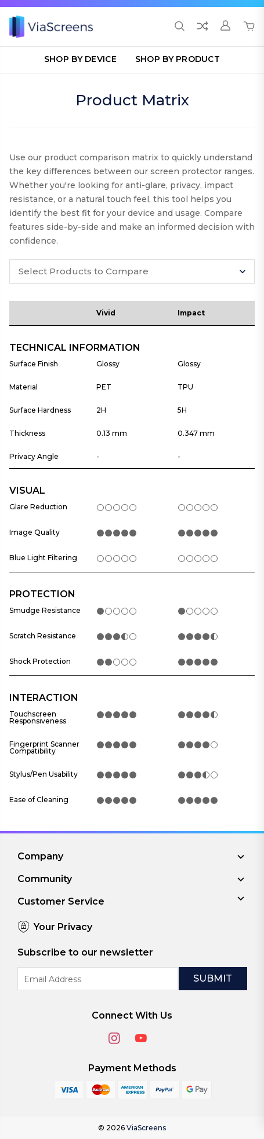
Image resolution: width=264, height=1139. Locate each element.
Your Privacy (54, 926)
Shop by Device (80, 59)
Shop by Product (177, 59)
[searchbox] (122, 271)
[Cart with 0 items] (249, 26)
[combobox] (132, 271)
